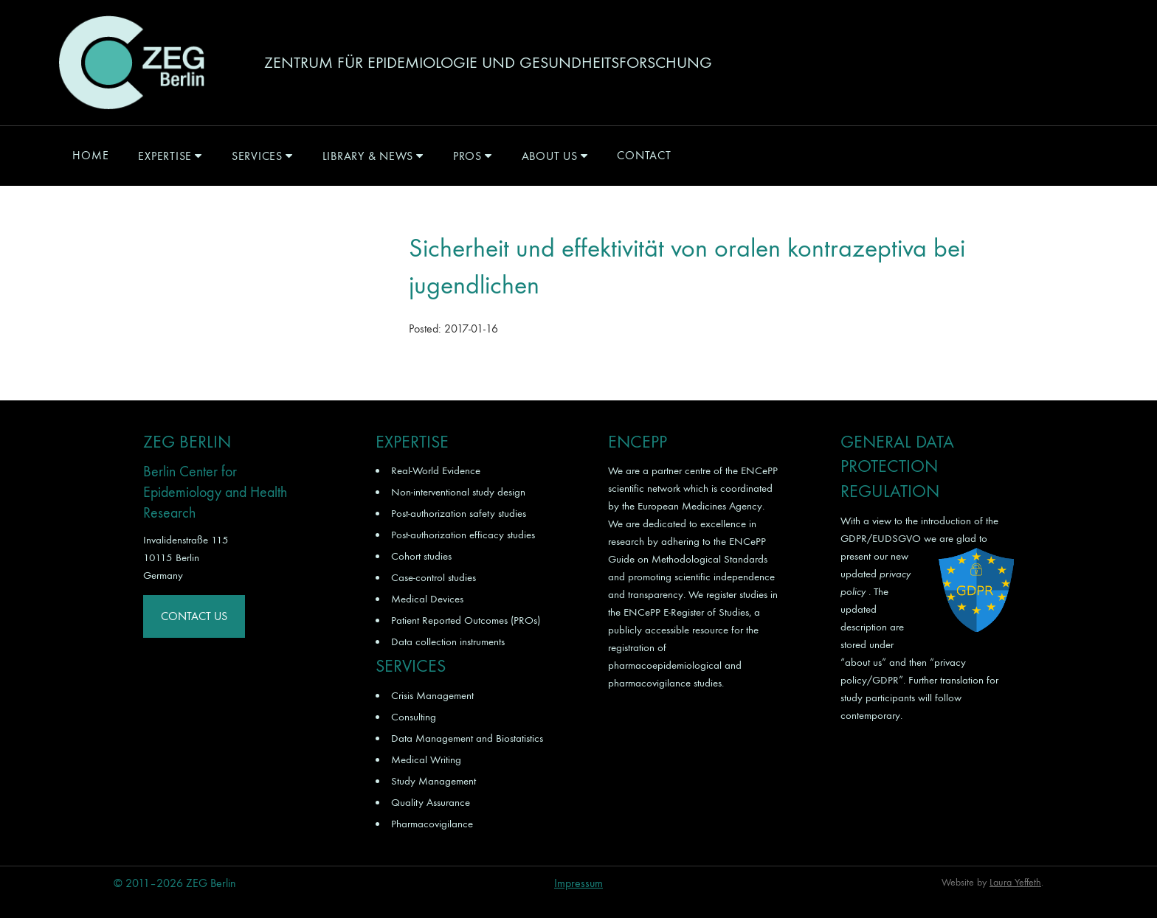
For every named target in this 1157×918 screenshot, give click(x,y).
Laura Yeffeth (1015, 882)
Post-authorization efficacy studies (463, 534)
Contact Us (194, 616)
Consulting (413, 716)
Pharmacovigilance (432, 823)
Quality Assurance (430, 802)
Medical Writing (426, 759)
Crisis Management (432, 695)
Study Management (433, 780)
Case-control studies (433, 577)
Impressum (578, 883)
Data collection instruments (448, 641)
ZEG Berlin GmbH (131, 63)
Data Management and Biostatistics (467, 738)
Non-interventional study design (458, 491)
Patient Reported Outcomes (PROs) (465, 620)
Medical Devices (427, 598)
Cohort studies (421, 556)
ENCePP (759, 470)
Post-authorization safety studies (458, 513)
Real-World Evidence (435, 470)
